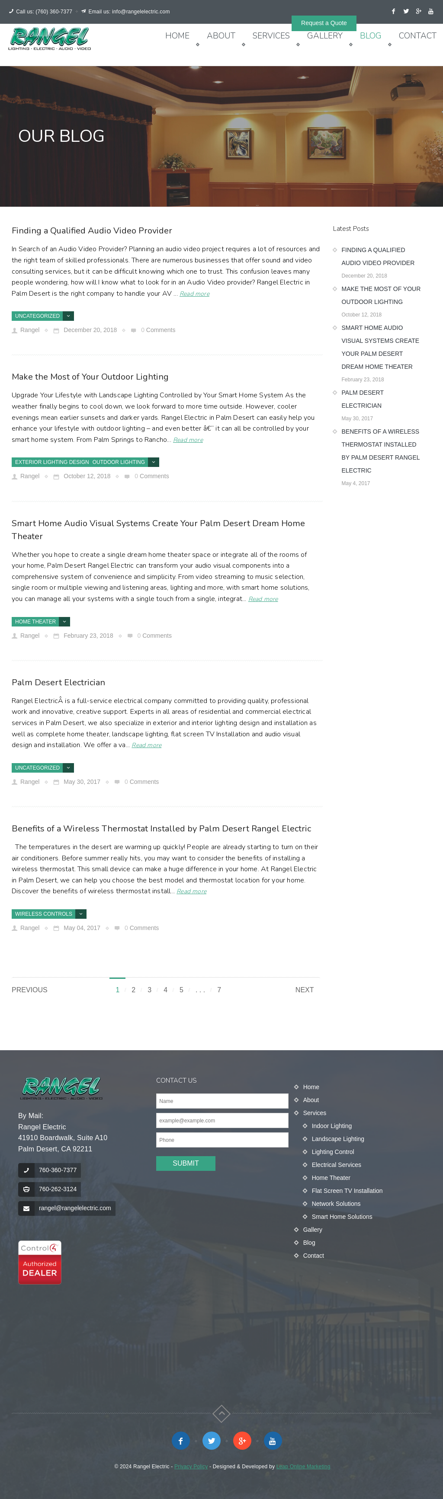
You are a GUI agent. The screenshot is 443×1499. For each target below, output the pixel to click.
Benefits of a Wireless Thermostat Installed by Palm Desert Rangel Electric (161, 828)
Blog (371, 36)
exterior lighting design (52, 462)
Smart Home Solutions (342, 1216)
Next (304, 990)
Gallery (325, 36)
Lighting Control (333, 1151)
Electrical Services (336, 1164)
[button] (39, 1262)
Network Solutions (336, 1203)
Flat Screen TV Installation (347, 1190)
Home (177, 36)
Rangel (29, 329)
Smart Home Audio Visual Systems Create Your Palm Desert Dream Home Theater (381, 347)
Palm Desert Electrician (58, 682)
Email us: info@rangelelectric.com (129, 12)
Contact (418, 36)
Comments (161, 329)
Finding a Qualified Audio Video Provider (92, 231)
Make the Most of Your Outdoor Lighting (90, 377)
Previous (30, 990)
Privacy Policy (191, 1467)
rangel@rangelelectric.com (75, 1208)
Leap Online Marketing (303, 1467)
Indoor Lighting (332, 1125)
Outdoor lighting (119, 462)
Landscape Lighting (338, 1138)
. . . (200, 990)
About (221, 36)
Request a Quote (324, 22)
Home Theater (35, 622)
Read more (194, 294)
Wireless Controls (43, 914)
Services (271, 36)
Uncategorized (37, 316)
